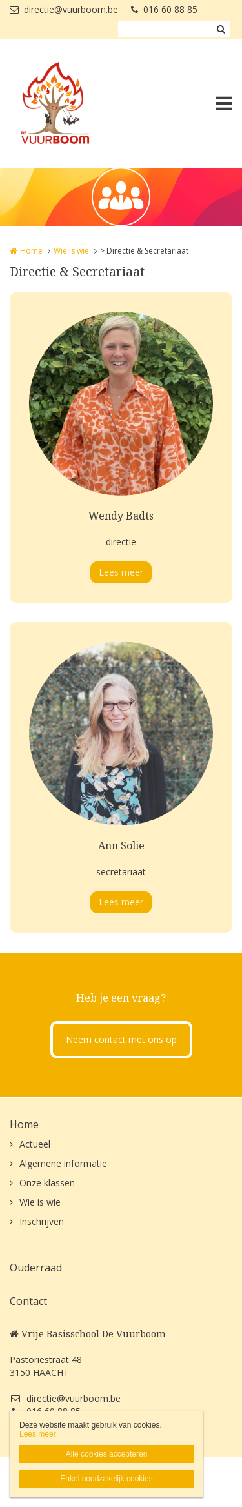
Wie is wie (71, 250)
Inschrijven (41, 1221)
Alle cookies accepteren (107, 1454)
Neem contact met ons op (121, 1039)
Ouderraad (36, 1267)
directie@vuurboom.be (64, 9)
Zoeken (220, 29)
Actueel (34, 1144)
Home (31, 250)
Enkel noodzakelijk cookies (106, 1478)
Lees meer (121, 572)
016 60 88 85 (164, 9)
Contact (28, 1301)
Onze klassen (47, 1183)
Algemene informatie (63, 1163)
